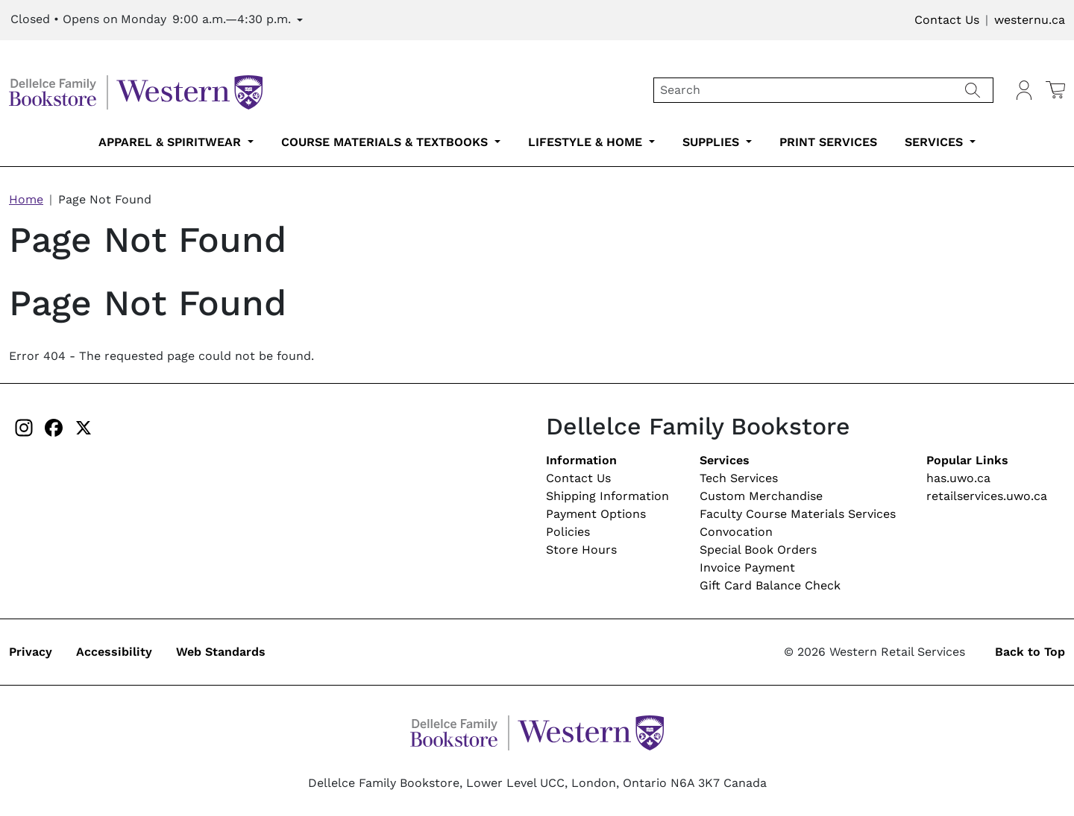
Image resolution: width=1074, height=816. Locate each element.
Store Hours (581, 550)
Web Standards (221, 652)
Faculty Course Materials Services (798, 514)
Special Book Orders (758, 550)
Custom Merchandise (761, 496)
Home (26, 199)
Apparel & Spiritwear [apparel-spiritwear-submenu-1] (171, 142)
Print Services (828, 142)
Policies (568, 532)
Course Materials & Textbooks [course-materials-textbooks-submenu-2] (386, 142)
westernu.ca (1029, 20)
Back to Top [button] (1030, 652)
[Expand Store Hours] (156, 20)
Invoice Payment (747, 567)
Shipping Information (607, 496)
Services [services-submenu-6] (936, 142)
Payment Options (596, 514)
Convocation (736, 532)
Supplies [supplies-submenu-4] (712, 142)
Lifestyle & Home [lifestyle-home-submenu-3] (587, 142)
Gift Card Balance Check (770, 585)
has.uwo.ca (958, 478)
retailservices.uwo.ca (986, 496)
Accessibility (114, 652)
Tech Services (739, 478)
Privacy (30, 652)
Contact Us (946, 20)
